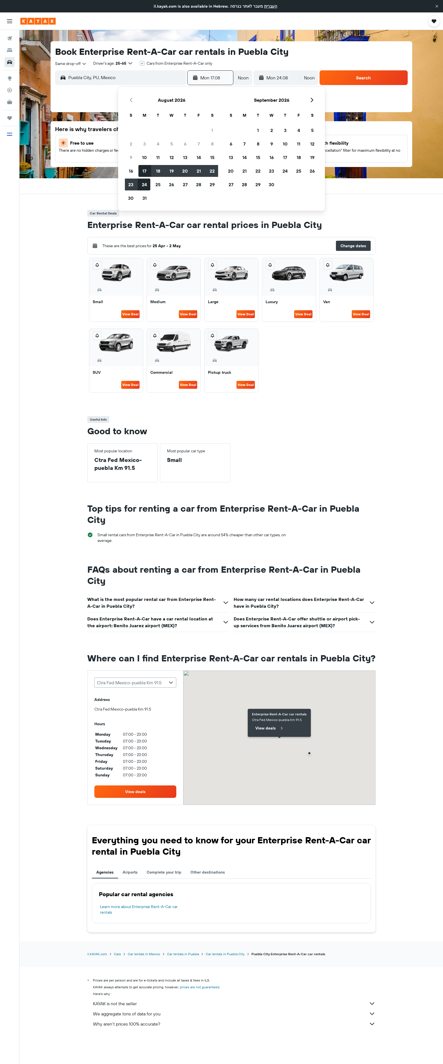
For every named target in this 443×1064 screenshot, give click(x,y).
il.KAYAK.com (97, 954)
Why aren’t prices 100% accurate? (234, 1023)
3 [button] (144, 144)
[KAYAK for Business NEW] (9, 102)
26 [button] (171, 184)
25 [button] (157, 184)
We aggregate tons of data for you (234, 1013)
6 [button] (185, 144)
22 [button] (212, 171)
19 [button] (172, 171)
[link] (135, 791)
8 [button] (212, 144)
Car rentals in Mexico (144, 954)
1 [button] (212, 130)
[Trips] (9, 118)
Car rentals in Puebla (183, 954)
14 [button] (199, 157)
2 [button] (131, 144)
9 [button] (131, 157)
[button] (437, 6)
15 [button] (212, 157)
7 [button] (198, 144)
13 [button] (185, 157)
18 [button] (158, 171)
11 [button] (158, 157)
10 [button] (144, 157)
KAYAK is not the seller (234, 1003)
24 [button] (144, 184)
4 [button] (158, 144)
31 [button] (144, 198)
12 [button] (172, 157)
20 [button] (185, 171)
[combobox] (71, 63)
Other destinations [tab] (207, 872)
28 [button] (198, 184)
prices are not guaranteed (199, 987)
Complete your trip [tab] (164, 872)
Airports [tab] (130, 872)
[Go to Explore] (9, 78)
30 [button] (131, 198)
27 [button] (185, 184)
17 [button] (144, 171)
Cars (117, 954)
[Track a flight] (9, 90)
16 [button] (131, 171)
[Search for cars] (9, 62)
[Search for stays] (9, 50)
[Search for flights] (9, 38)
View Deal (130, 314)
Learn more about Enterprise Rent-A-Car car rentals (139, 909)
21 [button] (199, 171)
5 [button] (171, 144)
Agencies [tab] (105, 872)
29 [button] (212, 184)
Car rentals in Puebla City (225, 954)
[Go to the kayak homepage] (38, 21)
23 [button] (130, 184)
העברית (270, 6)
